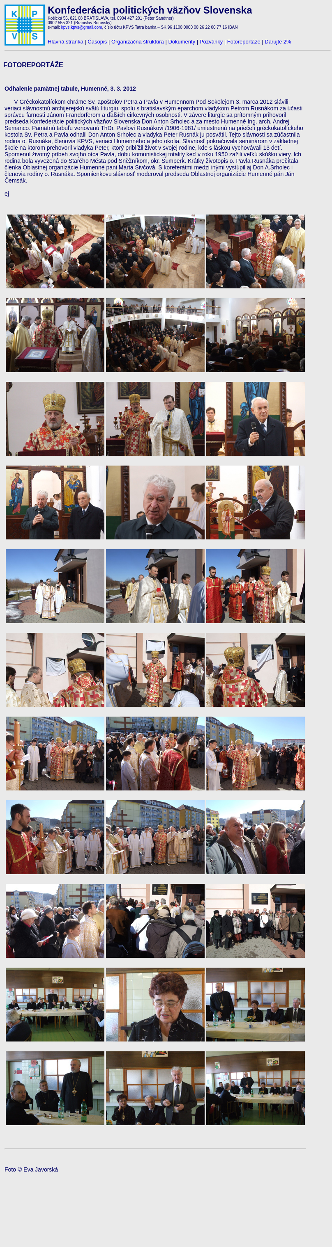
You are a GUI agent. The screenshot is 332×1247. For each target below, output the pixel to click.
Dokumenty (181, 42)
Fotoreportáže (244, 42)
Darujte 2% (278, 42)
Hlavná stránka (65, 42)
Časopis (97, 42)
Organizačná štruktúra (137, 42)
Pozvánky (211, 42)
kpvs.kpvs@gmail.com (81, 27)
